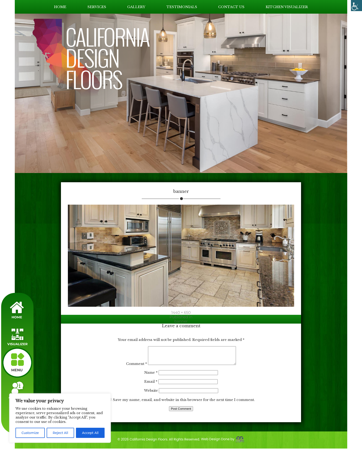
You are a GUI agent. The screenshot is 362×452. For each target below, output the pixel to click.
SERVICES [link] (96, 7)
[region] (60, 418)
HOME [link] (60, 7)
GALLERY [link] (136, 7)
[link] (356, 5)
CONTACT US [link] (231, 7)
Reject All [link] (60, 433)
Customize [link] (30, 433)
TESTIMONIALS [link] (181, 7)
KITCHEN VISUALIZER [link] (287, 7)
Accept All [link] (90, 433)
